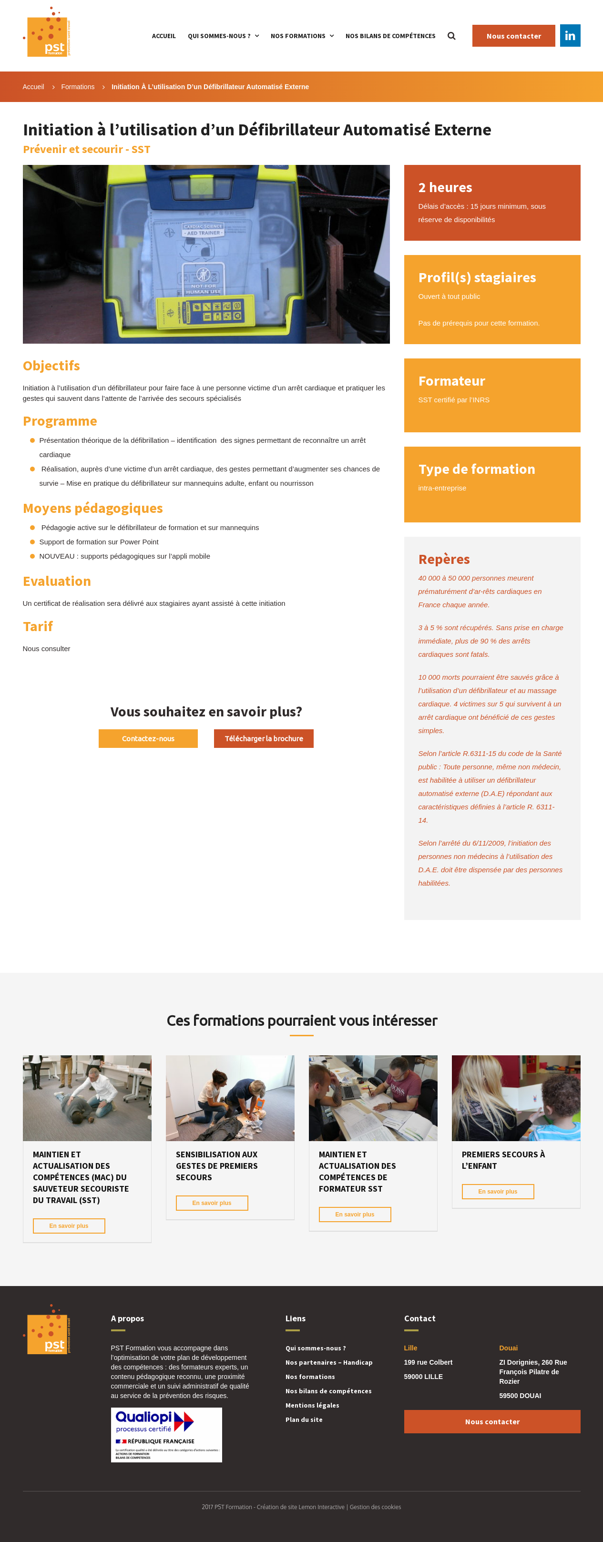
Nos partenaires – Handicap (329, 1362)
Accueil (164, 35)
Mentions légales (312, 1405)
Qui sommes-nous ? (219, 35)
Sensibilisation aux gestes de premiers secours (217, 1166)
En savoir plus (69, 1226)
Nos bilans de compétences (391, 35)
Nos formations (298, 35)
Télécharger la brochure (264, 739)
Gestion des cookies (375, 1507)
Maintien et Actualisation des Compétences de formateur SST (357, 1171)
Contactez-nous (148, 739)
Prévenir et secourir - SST (87, 149)
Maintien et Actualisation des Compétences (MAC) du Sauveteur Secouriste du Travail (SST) (81, 1177)
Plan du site (304, 1419)
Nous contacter (514, 36)
